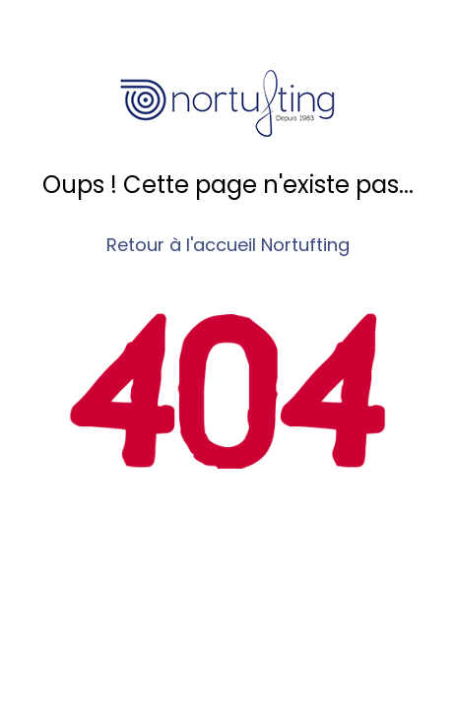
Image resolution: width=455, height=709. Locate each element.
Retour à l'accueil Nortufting (228, 244)
